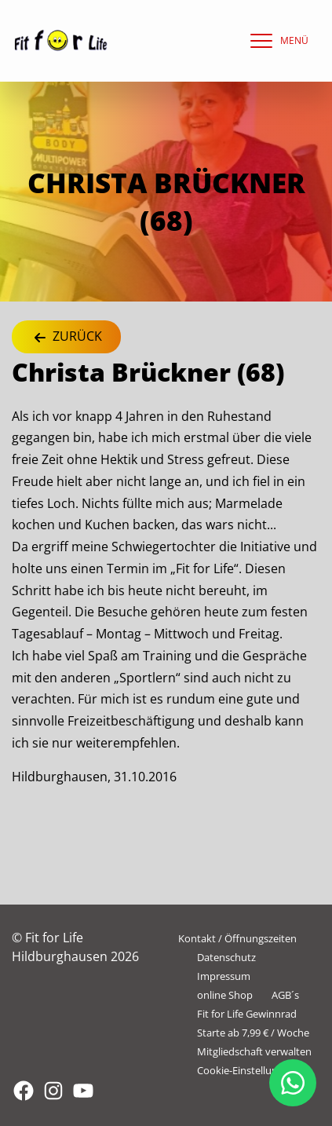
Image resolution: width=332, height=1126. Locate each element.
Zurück (66, 337)
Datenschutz (226, 957)
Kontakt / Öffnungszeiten (237, 938)
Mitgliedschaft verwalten (254, 1051)
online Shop (225, 995)
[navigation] (275, 41)
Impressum (223, 976)
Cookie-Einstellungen (246, 1070)
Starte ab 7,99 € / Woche (253, 1032)
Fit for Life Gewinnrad (247, 1014)
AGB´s (285, 995)
